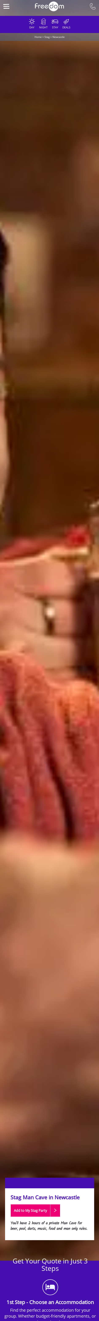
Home (38, 37)
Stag (47, 37)
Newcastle (58, 37)
